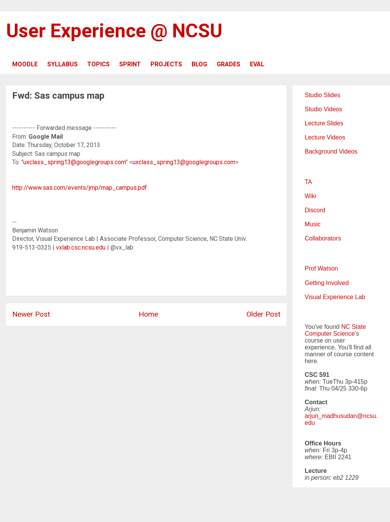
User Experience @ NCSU (114, 31)
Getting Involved (327, 283)
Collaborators (323, 238)
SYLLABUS (62, 64)
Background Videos (331, 151)
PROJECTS (166, 64)
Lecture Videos (325, 137)
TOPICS (98, 64)
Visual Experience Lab (335, 297)
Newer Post (31, 314)
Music (313, 224)
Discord (315, 210)
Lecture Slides (324, 123)
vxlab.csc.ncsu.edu (80, 247)
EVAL (257, 64)
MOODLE (25, 64)
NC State (353, 326)
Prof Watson (321, 268)
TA (308, 182)
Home (148, 314)
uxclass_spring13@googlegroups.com (74, 162)
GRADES (228, 64)
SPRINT (130, 64)
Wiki (310, 196)
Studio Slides (322, 95)
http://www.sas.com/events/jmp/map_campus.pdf (79, 187)
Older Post (263, 314)
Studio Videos (323, 109)
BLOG (199, 64)
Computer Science (330, 333)
